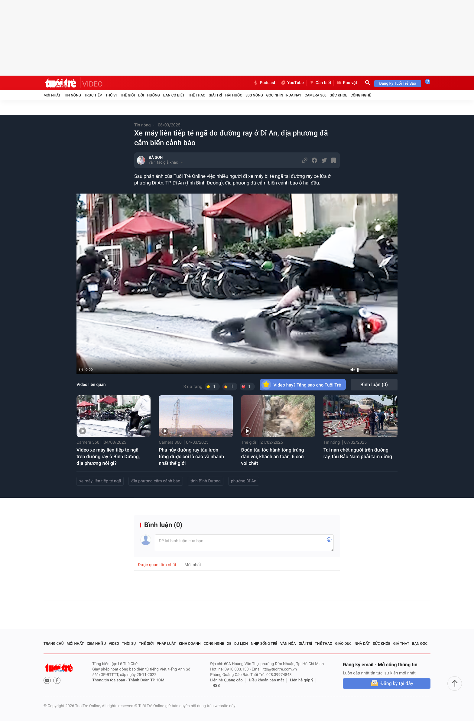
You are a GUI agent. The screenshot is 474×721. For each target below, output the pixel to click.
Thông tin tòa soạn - (110, 680)
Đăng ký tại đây (396, 683)
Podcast (264, 83)
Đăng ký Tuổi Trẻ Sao (397, 83)
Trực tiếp (93, 95)
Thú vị (111, 95)
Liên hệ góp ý (301, 680)
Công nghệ (360, 95)
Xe (229, 643)
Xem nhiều (96, 643)
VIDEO (92, 84)
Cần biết (320, 83)
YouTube (292, 83)
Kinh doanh (189, 643)
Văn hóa (288, 643)
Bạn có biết (174, 95)
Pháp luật (166, 643)
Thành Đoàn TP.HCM (146, 680)
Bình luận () (374, 384)
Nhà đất (362, 643)
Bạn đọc (419, 643)
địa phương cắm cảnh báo (155, 481)
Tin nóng (72, 95)
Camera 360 (315, 95)
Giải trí (215, 95)
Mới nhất (52, 95)
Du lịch (241, 643)
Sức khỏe (338, 95)
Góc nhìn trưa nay (283, 95)
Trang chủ (54, 643)
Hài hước (233, 95)
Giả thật (401, 643)
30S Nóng (254, 95)
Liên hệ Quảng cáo (226, 680)
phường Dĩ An (243, 481)
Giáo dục (343, 643)
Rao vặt (346, 83)
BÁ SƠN (156, 157)
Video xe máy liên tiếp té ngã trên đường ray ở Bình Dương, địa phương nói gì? (108, 456)
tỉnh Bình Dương (205, 481)
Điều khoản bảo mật (266, 680)
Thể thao (196, 95)
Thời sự (129, 643)
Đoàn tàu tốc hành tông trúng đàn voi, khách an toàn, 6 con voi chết (272, 456)
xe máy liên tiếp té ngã (100, 481)
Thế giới (127, 95)
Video (114, 643)
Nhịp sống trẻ (264, 643)
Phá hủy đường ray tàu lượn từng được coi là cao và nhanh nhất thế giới (191, 456)
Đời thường (149, 95)
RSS (216, 685)
